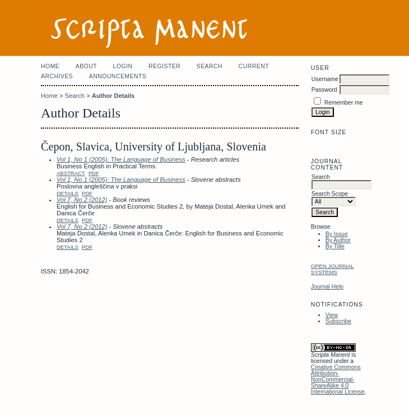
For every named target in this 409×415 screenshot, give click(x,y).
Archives (57, 76)
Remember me (343, 103)
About (86, 66)
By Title (335, 246)
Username (325, 79)
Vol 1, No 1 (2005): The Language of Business (121, 159)
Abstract (71, 173)
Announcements (118, 76)
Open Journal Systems (332, 269)
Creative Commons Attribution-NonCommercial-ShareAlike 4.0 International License (338, 379)
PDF (94, 173)
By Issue (337, 234)
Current (254, 66)
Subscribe (338, 321)
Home (50, 66)
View (332, 315)
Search (209, 66)
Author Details (113, 95)
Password (324, 90)
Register (164, 66)
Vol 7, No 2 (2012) (82, 199)
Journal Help (327, 287)
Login (123, 66)
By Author (338, 240)
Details (67, 193)
